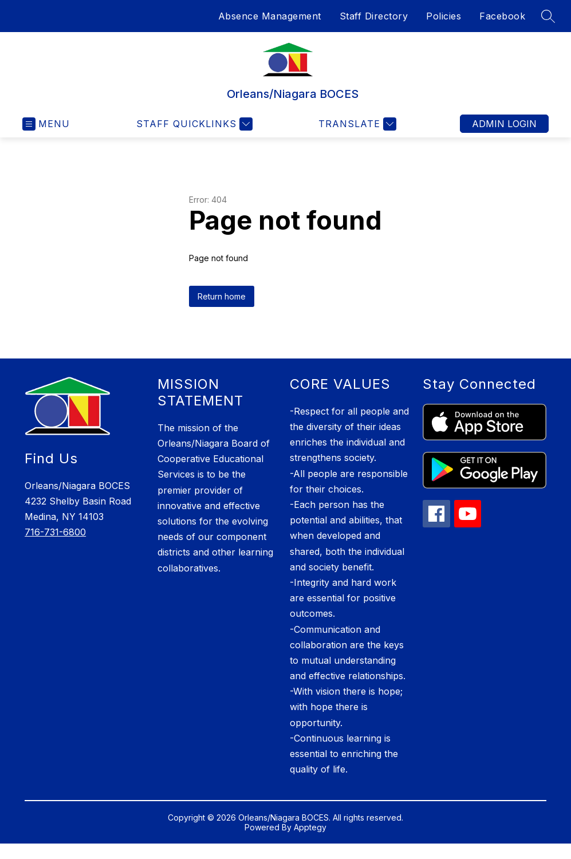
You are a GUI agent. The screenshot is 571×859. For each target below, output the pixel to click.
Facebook (502, 16)
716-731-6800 (55, 532)
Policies (443, 16)
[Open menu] (46, 124)
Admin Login (504, 123)
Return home (222, 296)
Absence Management (269, 16)
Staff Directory (374, 16)
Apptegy (310, 827)
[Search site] (548, 16)
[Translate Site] (356, 124)
